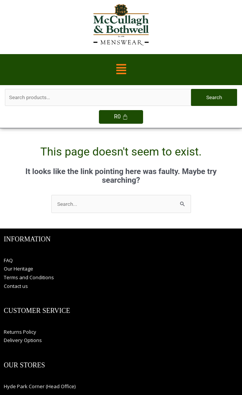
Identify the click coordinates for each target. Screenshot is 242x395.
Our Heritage (18, 268)
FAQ (8, 260)
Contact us (16, 286)
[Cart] (121, 117)
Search (214, 97)
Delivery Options (23, 340)
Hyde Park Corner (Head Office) (40, 386)
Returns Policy (20, 331)
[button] (121, 69)
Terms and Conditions (29, 277)
